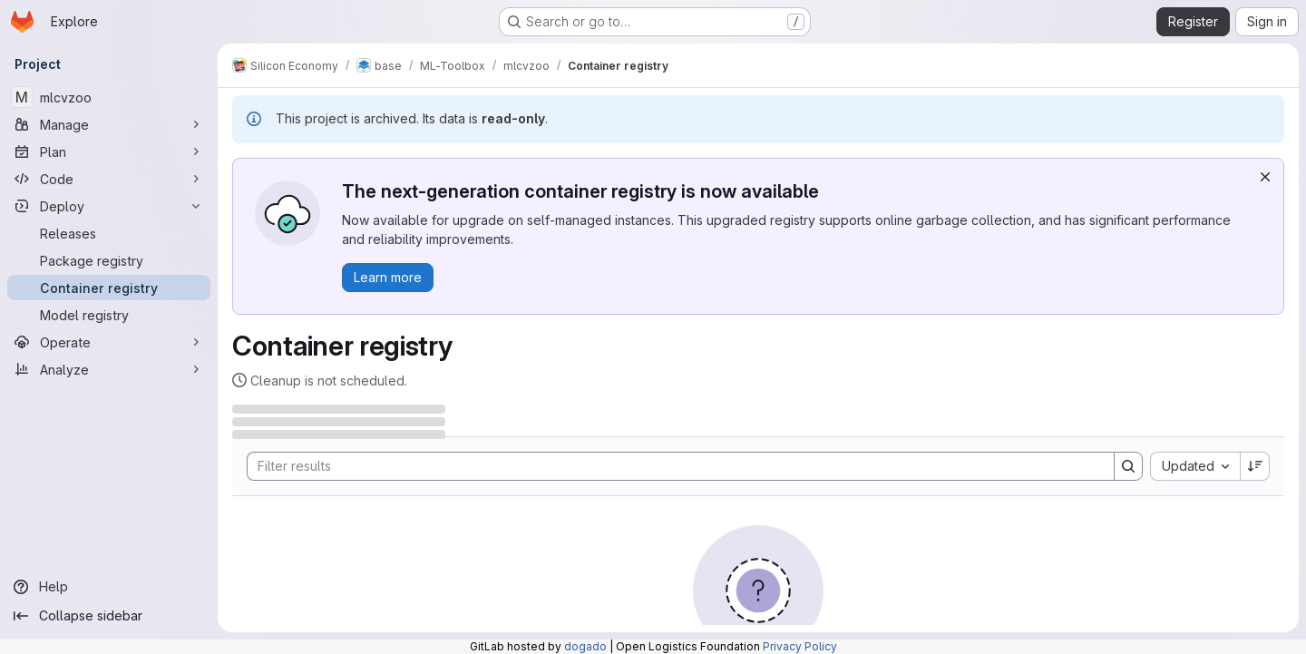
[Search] (672, 466)
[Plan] (108, 151)
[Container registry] (108, 287)
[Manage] (108, 124)
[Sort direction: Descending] (1255, 466)
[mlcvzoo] (108, 97)
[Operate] (108, 342)
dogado (585, 646)
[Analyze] (108, 369)
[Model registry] (108, 314)
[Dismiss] (1265, 177)
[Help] (108, 587)
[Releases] (108, 233)
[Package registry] (108, 260)
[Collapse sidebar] (108, 616)
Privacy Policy (800, 646)
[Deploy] (108, 206)
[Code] (108, 178)
